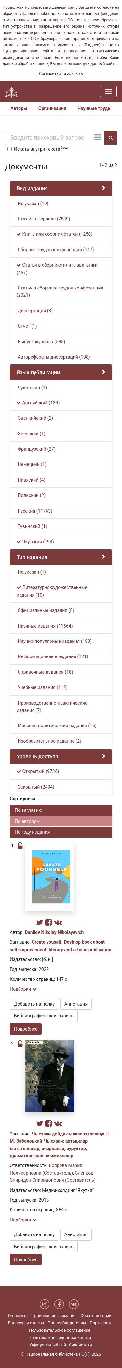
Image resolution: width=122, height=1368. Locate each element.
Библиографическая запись (44, 1015)
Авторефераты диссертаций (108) (53, 357)
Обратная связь (95, 1315)
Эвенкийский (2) (35, 418)
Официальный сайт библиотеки (61, 1344)
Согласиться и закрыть (61, 73)
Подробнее (25, 1029)
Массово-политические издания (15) (57, 725)
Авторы (18, 108)
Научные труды (94, 108)
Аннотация (76, 1004)
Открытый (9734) (38, 771)
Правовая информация (53, 1315)
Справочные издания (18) (45, 672)
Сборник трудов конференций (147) (55, 249)
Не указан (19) (32, 203)
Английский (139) (38, 402)
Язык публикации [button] (38, 372)
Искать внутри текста (41, 148)
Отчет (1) (27, 326)
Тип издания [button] (32, 557)
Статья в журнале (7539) (43, 218)
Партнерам (101, 1322)
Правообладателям (67, 1322)
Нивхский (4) (31, 480)
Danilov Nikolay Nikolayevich (54, 932)
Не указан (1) (31, 572)
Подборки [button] (23, 989)
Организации (52, 108)
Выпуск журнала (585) (41, 341)
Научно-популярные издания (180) (54, 641)
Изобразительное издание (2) (49, 741)
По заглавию (28, 810)
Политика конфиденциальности (59, 1337)
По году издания (32, 832)
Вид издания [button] (32, 188)
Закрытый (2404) (35, 787)
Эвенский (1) (31, 433)
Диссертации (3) (35, 310)
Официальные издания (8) (45, 610)
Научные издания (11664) (45, 625)
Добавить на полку (34, 1004)
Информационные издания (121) (52, 656)
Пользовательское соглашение (59, 1330)
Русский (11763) (34, 511)
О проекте (18, 1315)
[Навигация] (108, 91)
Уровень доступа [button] (37, 757)
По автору (27, 821)
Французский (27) (36, 449)
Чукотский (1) (32, 387)
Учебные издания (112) (42, 687)
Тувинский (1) (32, 526)
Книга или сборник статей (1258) (54, 234)
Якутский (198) (35, 541)
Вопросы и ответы (26, 1322)
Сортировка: (23, 798)
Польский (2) (31, 495)
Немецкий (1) (32, 464)
